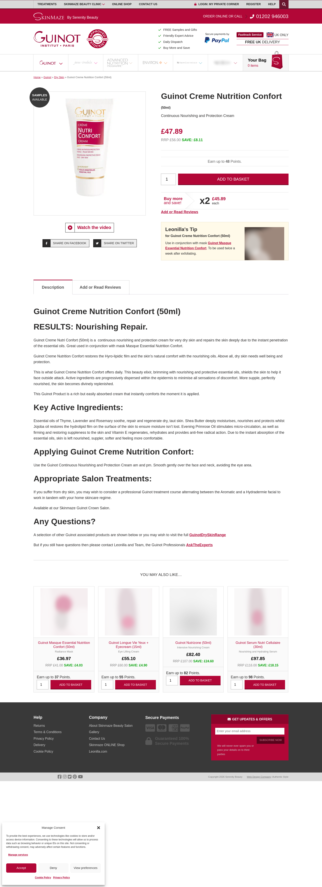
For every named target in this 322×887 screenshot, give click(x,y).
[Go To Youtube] (80, 777)
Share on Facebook (64, 243)
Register (253, 4)
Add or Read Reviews (179, 212)
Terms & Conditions (47, 732)
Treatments (46, 4)
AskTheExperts (199, 545)
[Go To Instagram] (65, 777)
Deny (53, 868)
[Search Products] (283, 4)
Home (36, 77)
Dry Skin (59, 77)
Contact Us (148, 4)
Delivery (39, 745)
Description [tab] (53, 287)
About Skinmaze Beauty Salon (111, 725)
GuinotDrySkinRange (207, 535)
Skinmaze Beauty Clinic (82, 4)
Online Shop (122, 4)
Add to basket (233, 179)
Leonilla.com (98, 751)
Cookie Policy (43, 877)
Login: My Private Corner (216, 4)
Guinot (47, 77)
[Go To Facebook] (59, 777)
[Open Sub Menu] (103, 4)
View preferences (86, 868)
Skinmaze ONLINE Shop (106, 745)
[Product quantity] (168, 179)
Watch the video (88, 227)
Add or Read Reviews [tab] (100, 287)
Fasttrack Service (250, 34)
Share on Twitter (113, 243)
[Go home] (65, 16)
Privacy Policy (61, 877)
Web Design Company (259, 776)
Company (98, 717)
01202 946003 (246, 16)
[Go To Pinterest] (75, 777)
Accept (21, 868)
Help (272, 4)
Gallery (94, 732)
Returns (39, 725)
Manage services (18, 854)
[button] (99, 828)
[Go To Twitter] (69, 777)
